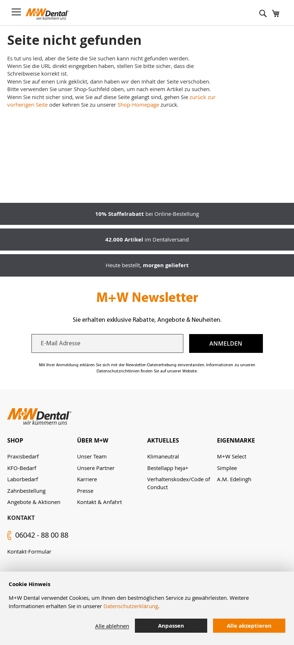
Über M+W (92, 440)
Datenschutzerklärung (130, 606)
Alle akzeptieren (249, 625)
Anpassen (171, 625)
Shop (15, 440)
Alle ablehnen (112, 625)
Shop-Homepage (138, 104)
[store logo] (47, 14)
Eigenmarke (236, 440)
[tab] (42, 440)
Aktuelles (163, 440)
